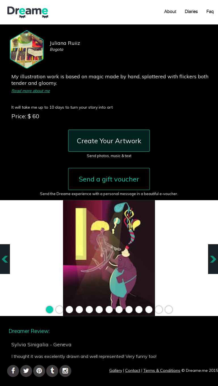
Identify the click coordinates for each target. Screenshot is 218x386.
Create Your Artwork (109, 140)
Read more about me (30, 90)
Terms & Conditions (161, 370)
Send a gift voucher (109, 179)
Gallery (115, 370)
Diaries (191, 12)
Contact (132, 370)
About (170, 12)
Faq (210, 12)
